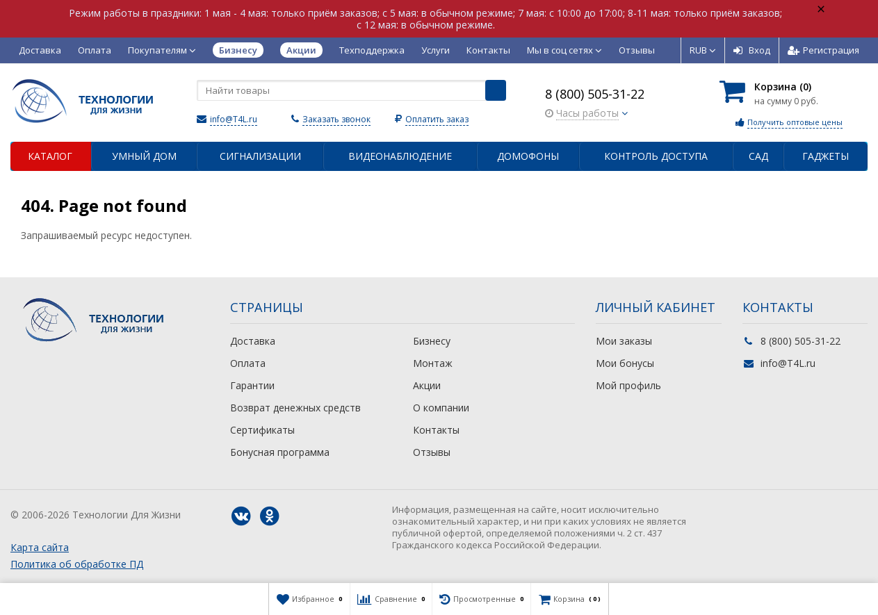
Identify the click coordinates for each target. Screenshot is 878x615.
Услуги (435, 50)
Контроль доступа (656, 156)
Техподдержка (372, 50)
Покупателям (162, 50)
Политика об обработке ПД (76, 564)
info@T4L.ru (233, 119)
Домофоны (528, 156)
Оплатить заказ (437, 119)
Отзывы (637, 50)
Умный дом (144, 156)
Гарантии (252, 385)
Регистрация (823, 50)
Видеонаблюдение (400, 156)
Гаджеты (825, 156)
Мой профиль (628, 385)
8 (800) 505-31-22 (594, 93)
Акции (427, 385)
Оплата (94, 50)
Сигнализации (260, 156)
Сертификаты (262, 429)
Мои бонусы (625, 363)
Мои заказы (624, 340)
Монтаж (433, 363)
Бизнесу (431, 340)
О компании (441, 407)
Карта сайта (39, 547)
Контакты (488, 50)
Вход (751, 50)
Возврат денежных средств (295, 407)
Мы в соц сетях (564, 50)
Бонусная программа (280, 452)
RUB (703, 50)
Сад (758, 156)
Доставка (40, 50)
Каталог (50, 156)
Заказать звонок (336, 119)
